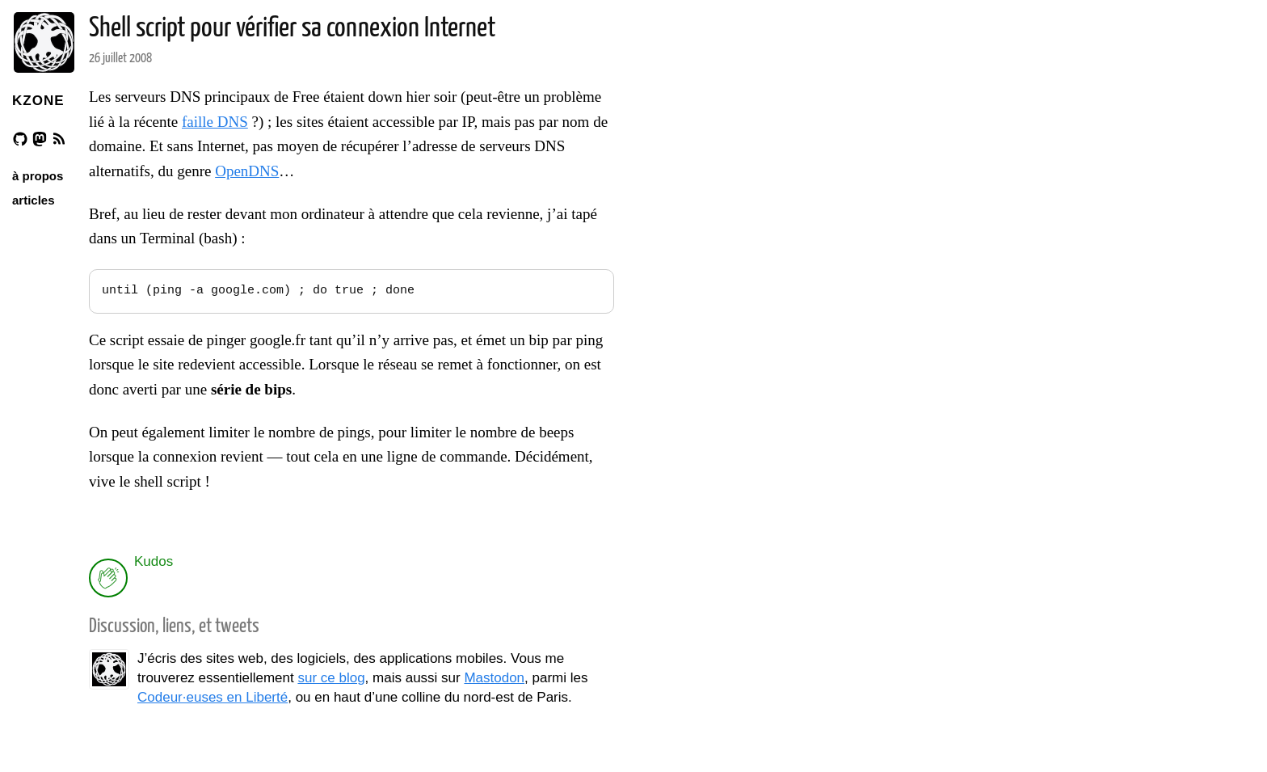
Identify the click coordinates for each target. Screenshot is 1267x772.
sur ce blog (330, 678)
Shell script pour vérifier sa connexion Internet (292, 28)
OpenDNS (247, 170)
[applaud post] (108, 578)
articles (33, 200)
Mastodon (494, 678)
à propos (37, 176)
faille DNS (215, 121)
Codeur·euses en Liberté (212, 697)
